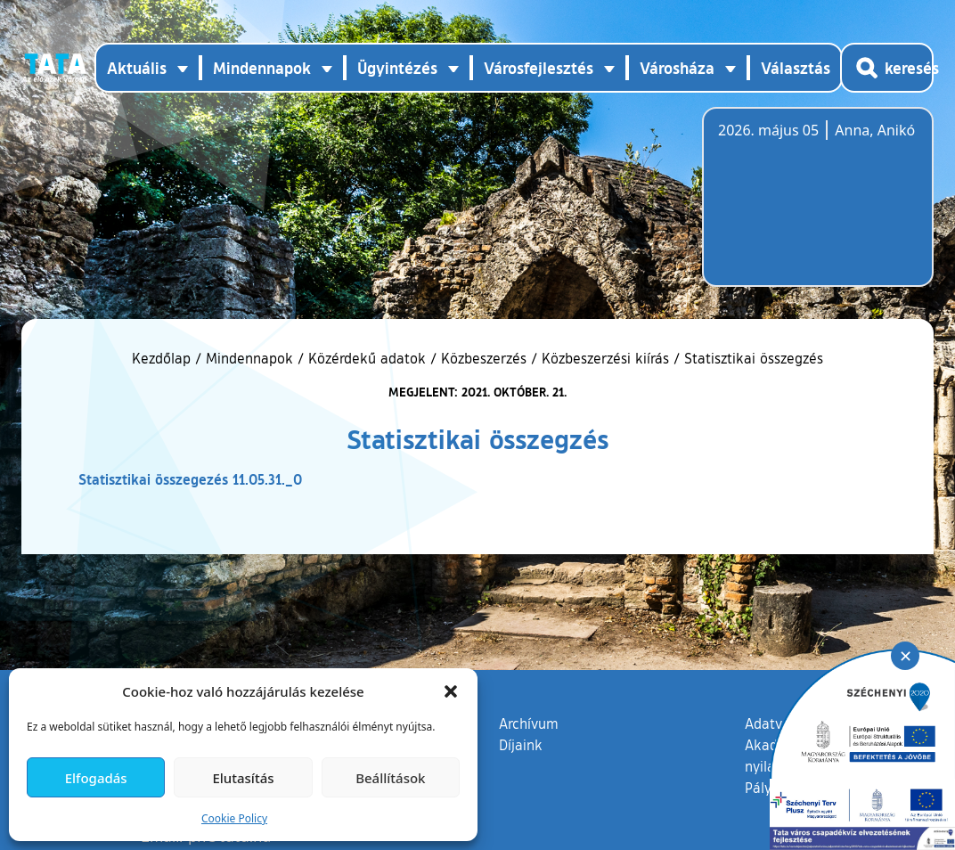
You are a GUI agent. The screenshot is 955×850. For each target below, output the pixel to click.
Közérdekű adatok (367, 358)
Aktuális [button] (137, 67)
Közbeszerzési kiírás (605, 358)
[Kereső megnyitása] (887, 68)
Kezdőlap (163, 358)
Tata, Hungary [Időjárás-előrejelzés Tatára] (818, 207)
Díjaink (521, 745)
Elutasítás (242, 778)
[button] (451, 691)
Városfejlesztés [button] (538, 67)
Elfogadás (96, 778)
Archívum (529, 722)
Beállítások (390, 778)
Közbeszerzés (483, 358)
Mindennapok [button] (262, 67)
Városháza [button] (677, 67)
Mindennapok (249, 358)
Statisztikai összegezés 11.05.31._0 (190, 479)
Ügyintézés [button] (397, 67)
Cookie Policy (234, 818)
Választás (795, 67)
